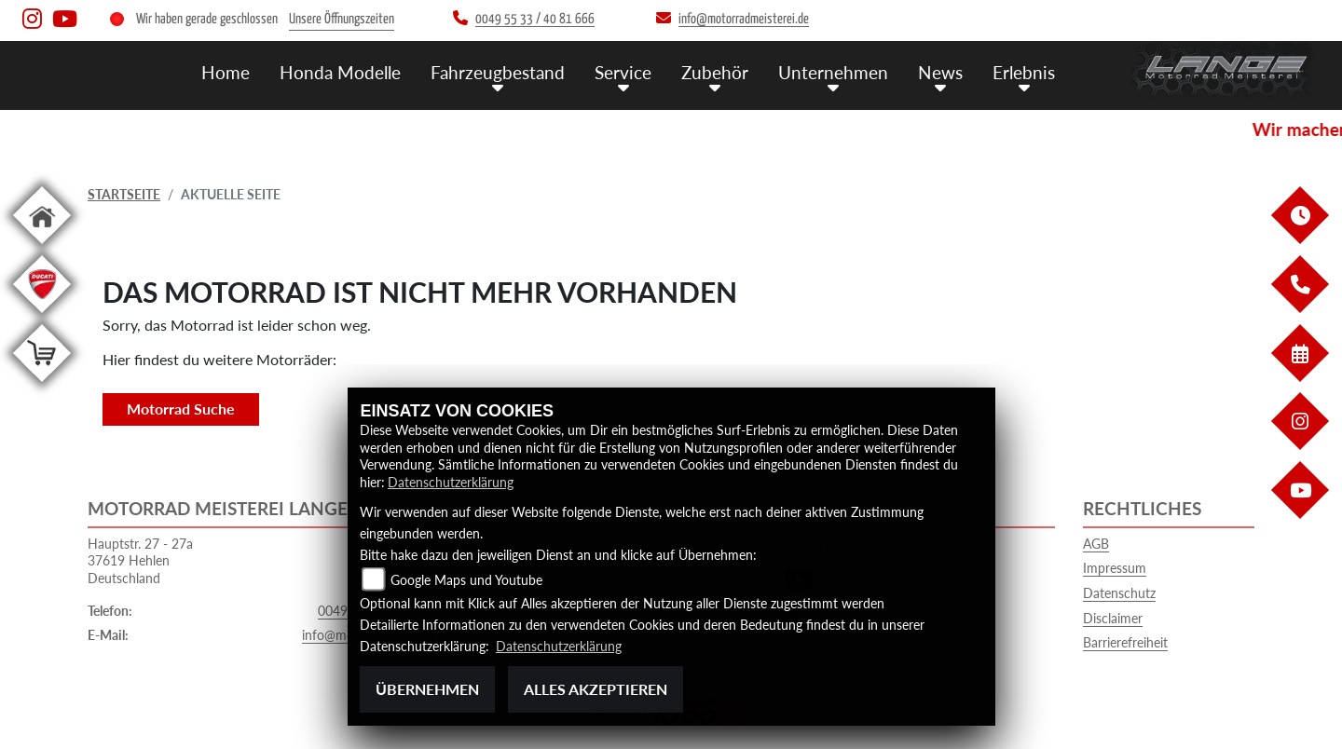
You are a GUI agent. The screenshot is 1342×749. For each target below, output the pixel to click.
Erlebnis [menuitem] (1024, 72)
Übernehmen (427, 689)
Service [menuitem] (623, 72)
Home (225, 72)
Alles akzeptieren (595, 689)
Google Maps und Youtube (466, 580)
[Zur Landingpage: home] (41, 247)
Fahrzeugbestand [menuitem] (498, 72)
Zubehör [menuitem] (714, 72)
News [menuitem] (940, 72)
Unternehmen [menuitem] (833, 72)
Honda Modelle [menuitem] (340, 72)
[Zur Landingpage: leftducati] (41, 316)
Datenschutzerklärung (451, 482)
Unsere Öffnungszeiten (341, 19)
